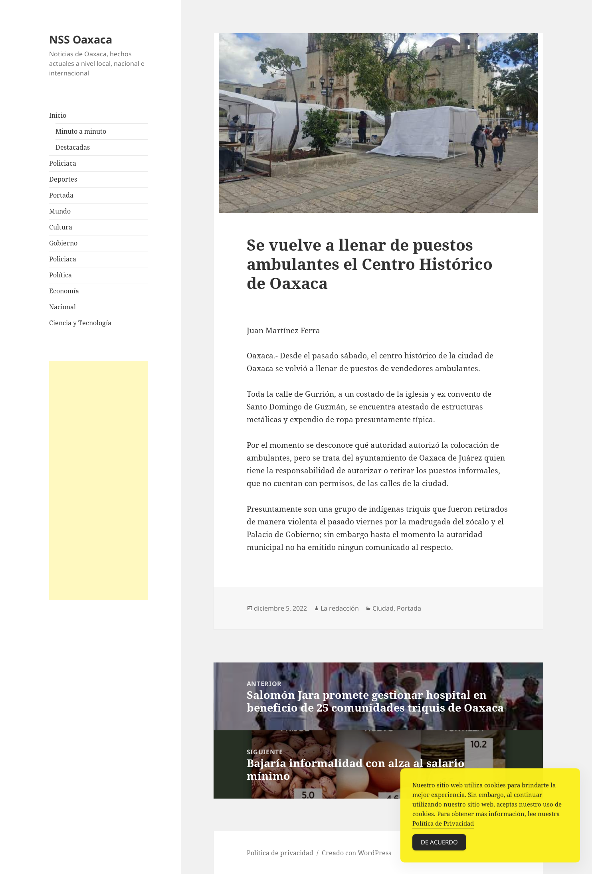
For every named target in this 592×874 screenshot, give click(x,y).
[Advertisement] (98, 480)
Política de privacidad (280, 852)
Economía (64, 291)
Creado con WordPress (356, 852)
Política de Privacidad (443, 825)
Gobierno (63, 243)
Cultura (60, 227)
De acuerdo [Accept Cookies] (439, 844)
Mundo (60, 211)
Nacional (62, 307)
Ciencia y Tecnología (80, 322)
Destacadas (72, 147)
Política (60, 275)
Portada (61, 195)
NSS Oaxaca (80, 39)
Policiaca (62, 163)
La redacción (340, 608)
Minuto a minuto (80, 131)
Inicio (57, 115)
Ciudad (383, 608)
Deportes (63, 179)
